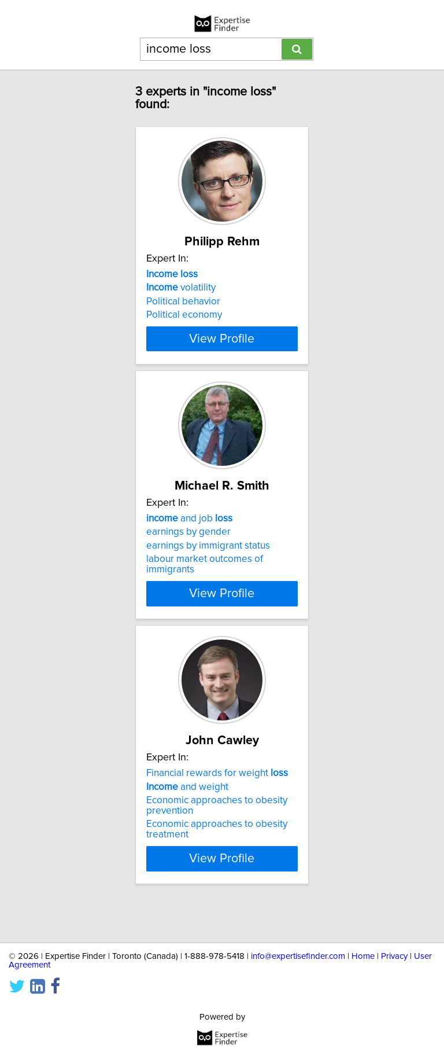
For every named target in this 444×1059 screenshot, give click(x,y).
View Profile (221, 359)
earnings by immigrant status (208, 566)
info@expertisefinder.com (298, 956)
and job (189, 539)
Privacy (394, 956)
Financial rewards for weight (217, 804)
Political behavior (183, 301)
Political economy (184, 315)
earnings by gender (188, 552)
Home (363, 956)
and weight (187, 817)
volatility (181, 287)
